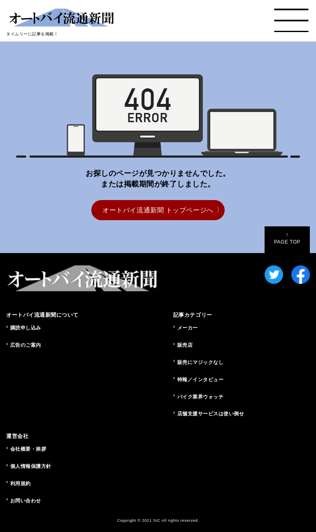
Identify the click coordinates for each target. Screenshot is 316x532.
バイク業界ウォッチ (200, 397)
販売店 (185, 345)
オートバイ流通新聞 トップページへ (157, 210)
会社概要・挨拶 (28, 449)
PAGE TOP (287, 238)
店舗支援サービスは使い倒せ (210, 414)
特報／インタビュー (200, 379)
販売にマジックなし (200, 362)
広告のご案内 (25, 345)
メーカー (187, 328)
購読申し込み (25, 328)
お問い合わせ (25, 501)
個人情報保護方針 (30, 466)
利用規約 (20, 483)
